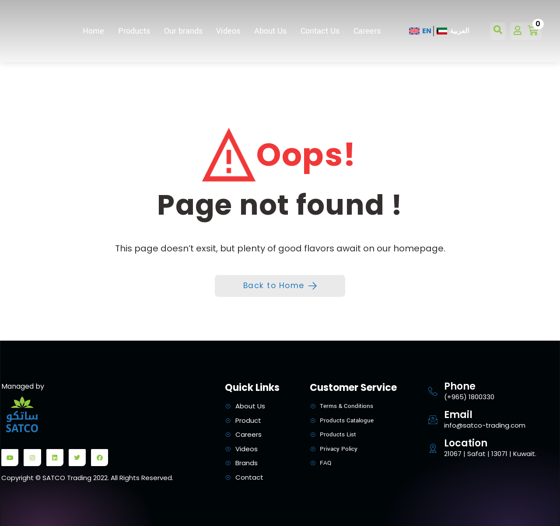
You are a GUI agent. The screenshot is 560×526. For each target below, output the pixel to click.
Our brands (183, 31)
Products (134, 31)
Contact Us (320, 31)
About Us (270, 31)
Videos (228, 31)
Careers (367, 31)
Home (93, 31)
